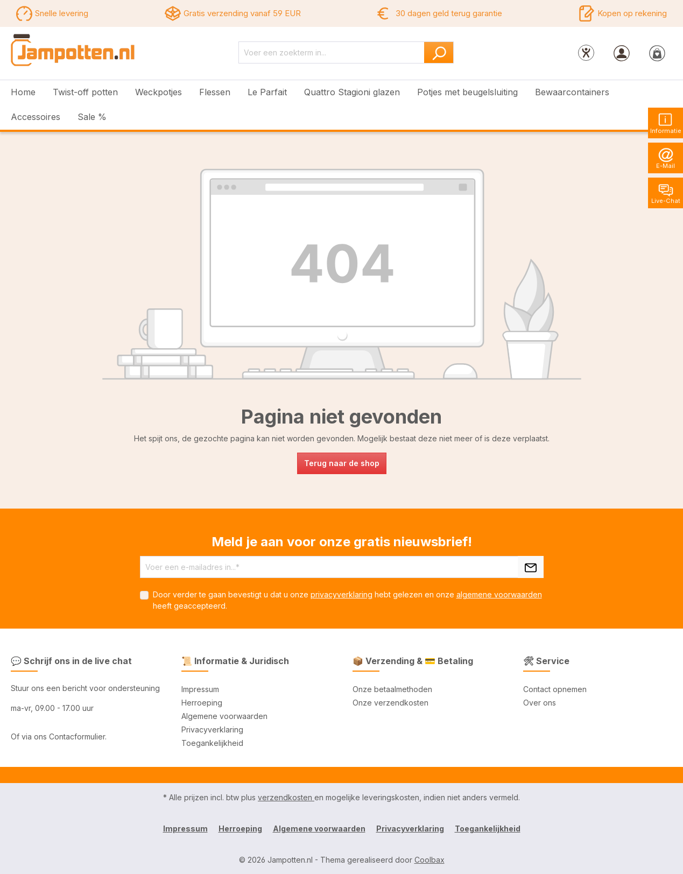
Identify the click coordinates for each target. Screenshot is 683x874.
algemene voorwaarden (499, 594)
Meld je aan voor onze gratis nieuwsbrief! (342, 541)
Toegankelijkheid (212, 743)
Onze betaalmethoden (392, 689)
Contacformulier (77, 736)
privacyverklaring (341, 594)
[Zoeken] (439, 52)
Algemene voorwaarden (224, 716)
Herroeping (201, 702)
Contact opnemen (555, 689)
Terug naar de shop (341, 463)
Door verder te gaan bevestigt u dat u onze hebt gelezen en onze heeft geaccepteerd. (347, 600)
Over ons (539, 702)
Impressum (200, 689)
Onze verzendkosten (390, 702)
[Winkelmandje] (657, 53)
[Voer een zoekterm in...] (331, 52)
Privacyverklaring (212, 729)
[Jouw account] (622, 53)
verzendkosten (286, 797)
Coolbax (429, 859)
